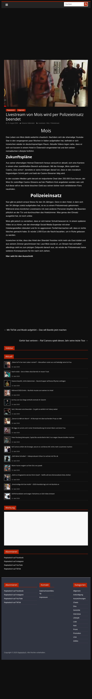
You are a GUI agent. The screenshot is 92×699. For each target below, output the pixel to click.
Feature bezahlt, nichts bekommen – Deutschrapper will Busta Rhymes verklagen (39, 381)
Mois (47, 123)
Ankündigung (78, 595)
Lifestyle (76, 618)
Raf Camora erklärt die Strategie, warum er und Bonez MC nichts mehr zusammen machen (42, 447)
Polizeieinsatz (55, 123)
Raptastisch (11, 110)
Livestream (41, 123)
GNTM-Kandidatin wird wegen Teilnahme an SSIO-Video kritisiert (33, 494)
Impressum (43, 597)
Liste (75, 622)
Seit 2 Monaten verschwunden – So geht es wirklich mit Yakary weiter (35, 409)
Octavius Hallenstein (27, 123)
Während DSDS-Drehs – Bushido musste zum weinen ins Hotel (32, 390)
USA (75, 637)
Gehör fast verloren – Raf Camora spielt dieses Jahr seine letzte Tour (53, 340)
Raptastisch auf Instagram (14, 561)
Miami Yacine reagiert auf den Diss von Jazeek (27, 466)
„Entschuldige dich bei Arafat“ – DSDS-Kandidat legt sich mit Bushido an (35, 484)
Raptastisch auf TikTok (12, 569)
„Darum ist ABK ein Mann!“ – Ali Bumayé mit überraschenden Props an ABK (37, 419)
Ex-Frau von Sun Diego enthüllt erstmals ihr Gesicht (29, 400)
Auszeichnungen (79, 599)
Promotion (77, 633)
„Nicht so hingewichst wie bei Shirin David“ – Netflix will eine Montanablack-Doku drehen (41, 475)
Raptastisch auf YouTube (13, 565)
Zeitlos (75, 641)
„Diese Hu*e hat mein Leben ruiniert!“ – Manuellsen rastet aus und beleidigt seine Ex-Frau (42, 362)
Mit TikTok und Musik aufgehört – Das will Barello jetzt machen (35, 330)
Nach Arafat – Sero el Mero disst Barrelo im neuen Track (30, 372)
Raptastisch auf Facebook (13, 558)
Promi (75, 629)
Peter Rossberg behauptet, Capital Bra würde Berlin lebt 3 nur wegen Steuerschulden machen (43, 437)
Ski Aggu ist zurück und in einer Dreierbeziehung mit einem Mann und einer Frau (39, 428)
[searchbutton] (86, 4)
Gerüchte (76, 610)
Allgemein (21, 110)
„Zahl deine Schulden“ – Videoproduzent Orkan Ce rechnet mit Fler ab (35, 456)
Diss (74, 606)
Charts (75, 602)
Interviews (77, 614)
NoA (74, 626)
